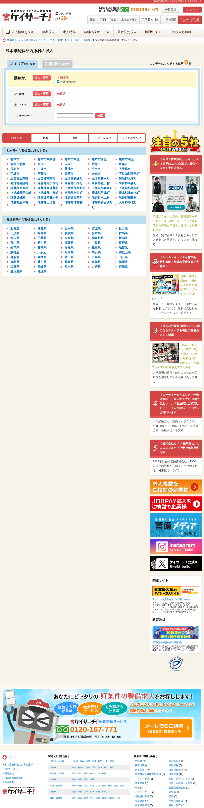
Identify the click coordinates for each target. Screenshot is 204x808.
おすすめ (16, 137)
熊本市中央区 (46, 159)
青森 (82, 761)
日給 (74, 137)
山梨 (98, 773)
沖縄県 (41, 271)
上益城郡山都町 (47, 192)
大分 (98, 798)
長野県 (123, 242)
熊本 (92, 798)
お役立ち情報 (181, 32)
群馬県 (123, 233)
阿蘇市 (41, 173)
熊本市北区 (17, 164)
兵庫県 (69, 252)
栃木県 (96, 233)
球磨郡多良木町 (47, 197)
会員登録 (170, 9)
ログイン (192, 9)
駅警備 (172, 792)
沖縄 (118, 798)
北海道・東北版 (57, 761)
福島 (112, 761)
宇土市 (96, 169)
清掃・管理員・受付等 (181, 783)
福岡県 (123, 262)
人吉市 (69, 164)
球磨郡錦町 (17, 197)
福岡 (74, 798)
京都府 (14, 252)
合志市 (96, 173)
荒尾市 (96, 164)
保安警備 (139, 801)
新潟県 (123, 238)
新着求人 (48, 32)
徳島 (104, 785)
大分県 (96, 266)
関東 (93, 19)
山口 (98, 785)
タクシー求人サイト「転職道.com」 (171, 599)
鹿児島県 (16, 271)
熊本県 (87, 40)
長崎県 (41, 266)
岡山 (86, 785)
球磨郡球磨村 (73, 202)
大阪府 (41, 252)
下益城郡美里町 (129, 173)
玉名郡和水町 (101, 178)
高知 (122, 785)
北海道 (14, 228)
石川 (86, 773)
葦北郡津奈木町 (129, 192)
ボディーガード (143, 792)
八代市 (41, 164)
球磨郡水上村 (101, 197)
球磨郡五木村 (19, 202)
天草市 (69, 173)
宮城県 (96, 228)
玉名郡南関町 (46, 178)
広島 (92, 785)
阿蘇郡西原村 (67, 81)
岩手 (88, 761)
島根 (80, 785)
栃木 (106, 767)
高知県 (96, 262)
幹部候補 (173, 765)
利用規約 (9, 773)
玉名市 (14, 169)
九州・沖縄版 (56, 798)
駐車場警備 (141, 765)
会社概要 (9, 782)
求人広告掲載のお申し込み (18, 764)
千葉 (94, 767)
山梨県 (96, 242)
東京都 (69, 238)
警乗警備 (139, 783)
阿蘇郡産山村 (101, 183)
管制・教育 (175, 805)
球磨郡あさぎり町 (102, 205)
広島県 (96, 257)
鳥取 (74, 785)
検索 (100, 115)
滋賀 (74, 791)
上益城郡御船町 (75, 188)
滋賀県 (123, 247)
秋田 (100, 761)
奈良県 (96, 252)
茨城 (100, 767)
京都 (80, 791)
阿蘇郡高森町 (128, 183)
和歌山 (105, 791)
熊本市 (14, 159)
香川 (110, 785)
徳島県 (14, 262)
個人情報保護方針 (14, 778)
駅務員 (138, 760)
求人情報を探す (23, 32)
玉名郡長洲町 (73, 178)
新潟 (74, 773)
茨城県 (69, 233)
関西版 (53, 791)
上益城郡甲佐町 (20, 192)
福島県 (41, 233)
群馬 (112, 767)
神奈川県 (98, 238)
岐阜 (74, 779)
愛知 (86, 779)
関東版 (53, 767)
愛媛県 (69, 262)
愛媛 (116, 785)
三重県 (96, 247)
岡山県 (69, 257)
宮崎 (104, 798)
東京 (74, 767)
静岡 (80, 779)
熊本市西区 (99, 159)
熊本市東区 (72, 159)
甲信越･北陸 (150, 19)
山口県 (123, 257)
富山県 (14, 242)
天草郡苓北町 (128, 202)
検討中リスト (154, 32)
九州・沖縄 (73, 40)
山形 (106, 761)
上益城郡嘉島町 (102, 188)
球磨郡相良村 (128, 197)
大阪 (86, 791)
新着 (45, 137)
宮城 (94, 761)
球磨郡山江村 (46, 202)
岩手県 (69, 228)
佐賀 (80, 798)
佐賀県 (14, 266)
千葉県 (41, 238)
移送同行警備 (176, 769)
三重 (92, 779)
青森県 (41, 228)
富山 (80, 773)
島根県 (41, 257)
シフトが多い (102, 137)
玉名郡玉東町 (19, 178)
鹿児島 (111, 798)
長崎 (86, 798)
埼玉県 (14, 238)
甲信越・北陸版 (57, 773)
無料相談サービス (96, 32)
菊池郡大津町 (128, 178)
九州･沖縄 (189, 19)
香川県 (41, 262)
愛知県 (69, 247)
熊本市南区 (126, 159)
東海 (113, 19)
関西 (103, 19)
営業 (171, 796)
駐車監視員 (175, 760)
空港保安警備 (142, 805)
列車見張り (141, 769)
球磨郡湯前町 (73, 197)
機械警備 (173, 774)
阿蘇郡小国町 (73, 183)
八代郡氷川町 (73, 192)
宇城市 (14, 173)
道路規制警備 (142, 796)
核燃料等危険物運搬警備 (148, 774)
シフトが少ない (131, 137)
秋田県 (123, 228)
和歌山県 (125, 252)
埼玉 (88, 767)
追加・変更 (42, 77)
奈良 (98, 791)
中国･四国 (169, 19)
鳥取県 (14, 257)
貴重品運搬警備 (177, 787)
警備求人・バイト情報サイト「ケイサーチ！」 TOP (35, 40)
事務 (137, 787)
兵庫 (92, 791)
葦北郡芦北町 (101, 192)
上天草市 (125, 169)
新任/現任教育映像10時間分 (167, 642)
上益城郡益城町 (129, 188)
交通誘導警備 (176, 801)
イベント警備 (142, 778)
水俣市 (123, 164)
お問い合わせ (11, 769)
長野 (104, 773)
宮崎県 (123, 266)
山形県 (14, 233)
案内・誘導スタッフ (179, 778)
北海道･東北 (129, 19)
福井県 (69, 242)
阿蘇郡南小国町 (47, 183)
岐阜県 (14, 247)
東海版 (53, 779)
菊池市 (69, 169)
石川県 (41, 242)
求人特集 (69, 32)
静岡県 (41, 247)
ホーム (13, 757)
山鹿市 (41, 169)
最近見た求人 (127, 32)
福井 (92, 773)
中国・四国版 (56, 785)
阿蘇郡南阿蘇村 (47, 188)
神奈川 (81, 767)
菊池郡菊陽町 (19, 183)
